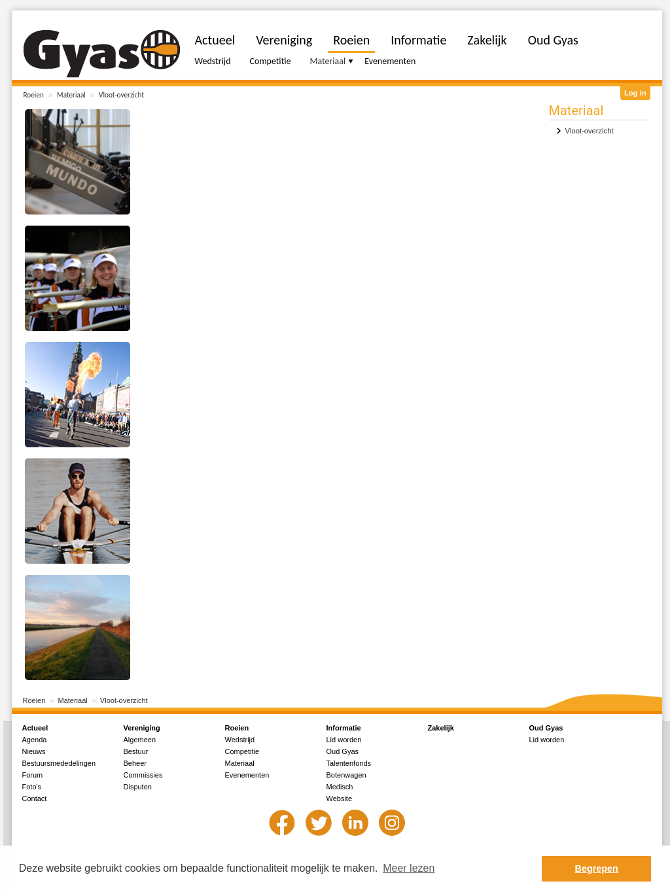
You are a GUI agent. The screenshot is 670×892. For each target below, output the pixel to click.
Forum (32, 775)
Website (339, 798)
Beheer (135, 763)
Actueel (215, 40)
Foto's (32, 787)
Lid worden (344, 740)
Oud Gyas (553, 40)
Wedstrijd (213, 61)
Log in (635, 93)
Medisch (339, 787)
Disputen (138, 787)
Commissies (143, 775)
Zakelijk (486, 40)
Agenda (34, 740)
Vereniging (284, 40)
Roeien (34, 94)
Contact (34, 798)
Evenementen (389, 61)
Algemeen (140, 740)
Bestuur (136, 751)
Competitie (270, 61)
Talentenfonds (349, 763)
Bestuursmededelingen (59, 763)
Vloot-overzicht (121, 94)
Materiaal (71, 94)
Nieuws (34, 751)
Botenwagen (346, 775)
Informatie (418, 40)
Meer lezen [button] (408, 868)
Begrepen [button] (596, 868)
